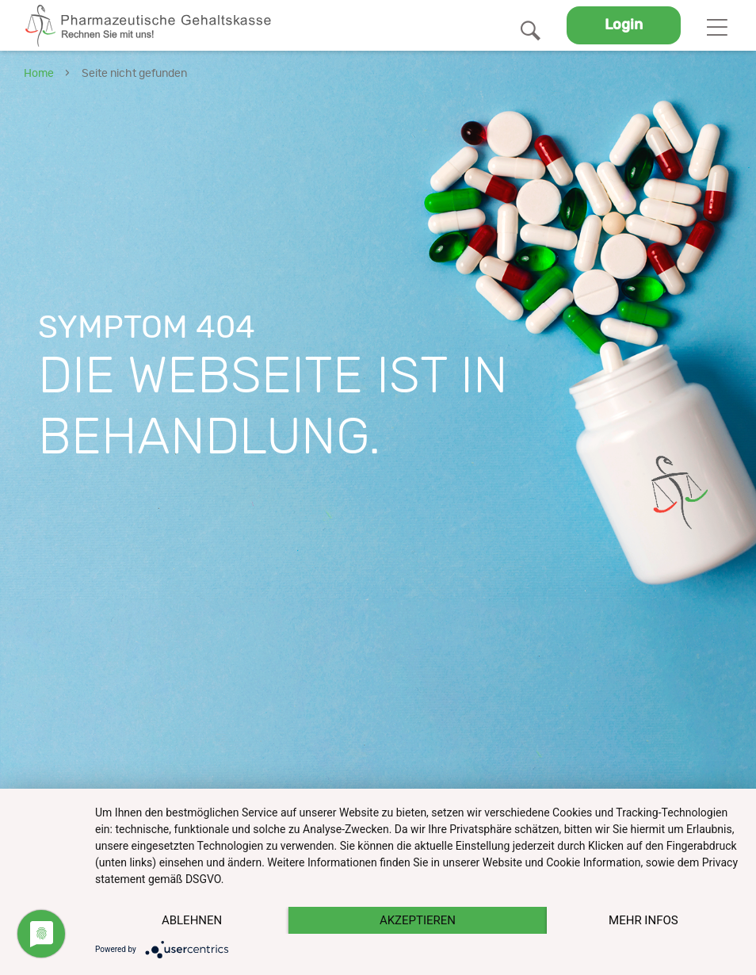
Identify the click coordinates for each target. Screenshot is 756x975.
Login (624, 25)
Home (39, 73)
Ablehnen (192, 920)
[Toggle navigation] (717, 25)
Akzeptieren (418, 920)
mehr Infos (643, 920)
